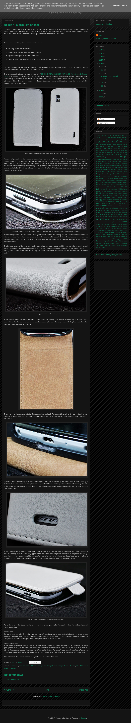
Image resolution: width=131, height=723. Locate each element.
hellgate (98, 185)
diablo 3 (115, 159)
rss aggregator (120, 219)
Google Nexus (52, 666)
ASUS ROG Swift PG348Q (111, 146)
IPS (126, 187)
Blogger (83, 718)
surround (100, 232)
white (117, 243)
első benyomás (117, 167)
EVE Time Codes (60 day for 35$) (109, 255)
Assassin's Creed (105, 144)
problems (105, 212)
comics (125, 152)
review (13, 668)
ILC (126, 185)
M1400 (98, 193)
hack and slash (109, 182)
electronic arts (105, 167)
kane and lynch (105, 189)
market (120, 193)
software (114, 226)
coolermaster (110, 157)
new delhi (108, 202)
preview (124, 210)
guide (101, 182)
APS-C (121, 142)
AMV (103, 142)
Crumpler (99, 159)
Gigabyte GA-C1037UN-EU (104, 178)
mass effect (113, 195)
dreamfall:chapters (102, 165)
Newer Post (9, 690)
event (125, 167)
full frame (124, 174)
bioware (98, 148)
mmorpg (99, 200)
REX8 (107, 219)
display (125, 161)
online (110, 206)
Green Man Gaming (104, 24)
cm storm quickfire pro (107, 152)
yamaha (98, 247)
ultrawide (99, 239)
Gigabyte (124, 176)
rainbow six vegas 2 (117, 214)
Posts (101, 119)
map (115, 193)
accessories (14, 666)
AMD (125, 140)
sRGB (102, 228)
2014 (101, 60)
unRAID (113, 239)
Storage (119, 228)
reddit (120, 216)
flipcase (37, 666)
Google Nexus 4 (63, 666)
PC (120, 206)
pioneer (108, 208)
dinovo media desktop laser (112, 161)
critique (123, 156)
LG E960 (79, 666)
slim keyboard (105, 226)
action (119, 138)
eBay (98, 167)
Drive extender (113, 165)
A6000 (98, 137)
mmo (125, 197)
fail (104, 169)
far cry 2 (114, 169)
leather (72, 666)
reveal (125, 216)
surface (117, 230)
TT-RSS (121, 234)
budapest (111, 148)
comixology (99, 154)
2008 (101, 94)
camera (98, 150)
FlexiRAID (113, 171)
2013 (101, 63)
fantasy (108, 169)
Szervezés (107, 232)
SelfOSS (124, 222)
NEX (125, 202)
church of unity (122, 150)
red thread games (111, 216)
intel (108, 187)
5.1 (123, 135)
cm (97, 152)
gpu (97, 183)
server (98, 224)
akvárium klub (109, 140)
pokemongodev (115, 210)
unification (106, 239)
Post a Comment (13, 679)
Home (46, 690)
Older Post (83, 690)
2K (111, 135)
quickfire (118, 212)
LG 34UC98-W (109, 191)
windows (124, 243)
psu (109, 212)
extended (99, 169)
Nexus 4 (7, 668)
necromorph (100, 202)
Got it (124, 6)
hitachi (104, 185)
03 (102, 83)
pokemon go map (102, 210)
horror (118, 185)
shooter (98, 226)
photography (100, 208)
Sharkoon (113, 224)
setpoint (106, 224)
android (21, 666)
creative (117, 157)
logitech (124, 191)
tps (115, 234)
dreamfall (99, 163)
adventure (99, 140)
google (43, 666)
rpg (111, 219)
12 (102, 66)
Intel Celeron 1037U (117, 187)
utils (108, 241)
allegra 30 (118, 140)
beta (125, 146)
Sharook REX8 (122, 224)
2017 (101, 50)
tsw (117, 234)
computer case (121, 154)
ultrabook (124, 236)
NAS (125, 199)
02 (102, 86)
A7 (102, 137)
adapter (124, 137)
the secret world (107, 234)
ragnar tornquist (104, 214)
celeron (115, 150)
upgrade (119, 239)
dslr (119, 165)
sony (118, 226)
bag (122, 146)
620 (126, 135)
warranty (99, 243)
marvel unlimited (102, 195)
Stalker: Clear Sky (110, 228)
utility (104, 241)
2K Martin (115, 135)
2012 (101, 90)
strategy (103, 230)
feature (120, 169)
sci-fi (106, 222)
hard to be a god (120, 183)
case (27, 666)
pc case (124, 206)
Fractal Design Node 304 (110, 174)
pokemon (115, 208)
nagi (14, 662)
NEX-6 (103, 204)
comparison (109, 154)
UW (112, 241)
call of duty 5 (122, 148)
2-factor (103, 135)
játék (98, 189)
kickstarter (114, 189)
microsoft (107, 197)
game (116, 176)
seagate (112, 222)
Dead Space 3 (107, 159)
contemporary (101, 157)
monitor (109, 199)
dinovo (120, 159)
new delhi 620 (117, 202)
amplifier (99, 142)
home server (111, 185)
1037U (98, 135)
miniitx (120, 197)
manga (111, 193)
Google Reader (122, 180)
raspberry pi (100, 216)
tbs (116, 232)
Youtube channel (102, 106)
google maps (123, 178)
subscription (110, 230)
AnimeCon (115, 142)
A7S (105, 137)
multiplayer (116, 199)
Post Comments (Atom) (51, 696)
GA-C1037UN (107, 176)
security (118, 222)
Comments (103, 123)
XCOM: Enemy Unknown (119, 245)
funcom (98, 176)
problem (98, 212)
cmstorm (119, 152)
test (118, 232)
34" (120, 135)
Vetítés (121, 241)
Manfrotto (105, 193)
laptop (125, 189)
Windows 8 (100, 245)
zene (103, 247)
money (105, 199)
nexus (85, 666)
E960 (32, 666)
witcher (107, 245)
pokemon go (123, 208)
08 (102, 73)
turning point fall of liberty (110, 236)
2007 (101, 97)
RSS (114, 219)
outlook (115, 206)
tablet (112, 232)
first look (105, 172)
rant (125, 214)
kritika (120, 189)
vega (115, 241)
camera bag (105, 150)
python (113, 212)
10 (102, 70)
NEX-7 (108, 204)
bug (115, 148)
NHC (121, 204)
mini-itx (114, 197)
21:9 (108, 135)
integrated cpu (101, 187)
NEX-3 (98, 204)
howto (122, 185)
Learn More (115, 6)
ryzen (102, 222)
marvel (125, 193)
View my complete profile (106, 39)
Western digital (108, 243)
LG (102, 191)
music (122, 199)
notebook (103, 206)
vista (125, 241)
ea (126, 165)
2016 (101, 53)
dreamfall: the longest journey (115, 163)
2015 (101, 57)
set (102, 224)
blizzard (104, 148)
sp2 (122, 226)
